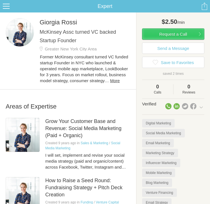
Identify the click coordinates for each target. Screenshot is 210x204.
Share (204, 6)
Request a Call (173, 34)
